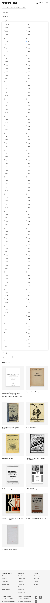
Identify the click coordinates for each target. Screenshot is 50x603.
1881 (6, 217)
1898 (6, 275)
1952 (29, 133)
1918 (6, 343)
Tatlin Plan (21, 581)
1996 (29, 282)
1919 (6, 346)
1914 (6, 329)
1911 (6, 319)
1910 (6, 316)
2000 (29, 285)
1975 (29, 211)
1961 (29, 163)
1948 (29, 119)
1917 (6, 339)
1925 (23, 7)
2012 (29, 316)
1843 (6, 126)
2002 (29, 292)
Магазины (5, 578)
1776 (6, 51)
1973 (29, 204)
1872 (6, 190)
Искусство (37, 578)
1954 (29, 139)
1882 (6, 221)
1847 (6, 136)
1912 (6, 323)
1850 (6, 139)
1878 (6, 207)
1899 (6, 278)
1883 (6, 224)
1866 (6, 173)
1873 (6, 194)
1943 (29, 102)
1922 (29, 31)
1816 (6, 85)
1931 (29, 61)
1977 (29, 217)
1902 (6, 289)
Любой (7, 24)
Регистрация (6, 589)
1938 (29, 85)
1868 (6, 177)
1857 (6, 153)
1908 (6, 309)
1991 (29, 265)
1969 (29, 190)
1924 (29, 38)
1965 (29, 177)
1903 (6, 292)
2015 (29, 326)
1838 (6, 112)
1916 (6, 336)
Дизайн (36, 581)
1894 (6, 261)
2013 (29, 319)
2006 (29, 306)
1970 (29, 194)
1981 (29, 231)
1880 (6, 214)
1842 (6, 122)
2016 (29, 329)
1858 (6, 156)
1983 (29, 238)
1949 (29, 122)
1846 (6, 133)
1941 (29, 95)
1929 (29, 55)
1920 (29, 24)
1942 (29, 99)
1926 (29, 44)
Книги (13, 7)
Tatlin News (21, 576)
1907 (6, 306)
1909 (6, 312)
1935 (29, 75)
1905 (6, 299)
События (36, 584)
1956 (29, 146)
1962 (29, 166)
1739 (6, 41)
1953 (29, 136)
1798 (6, 68)
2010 (29, 312)
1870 (6, 183)
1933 (29, 68)
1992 (29, 268)
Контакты (5, 576)
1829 (6, 95)
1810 (6, 78)
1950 (29, 126)
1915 (6, 333)
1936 (29, 78)
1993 (29, 272)
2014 (29, 323)
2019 (6, 31)
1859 (6, 160)
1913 (6, 326)
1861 (6, 166)
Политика (5, 587)
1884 (6, 228)
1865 (6, 170)
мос (29, 346)
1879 (6, 211)
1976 (29, 214)
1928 (29, 51)
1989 (29, 258)
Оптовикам (5, 584)
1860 (6, 163)
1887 (6, 238)
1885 (6, 231)
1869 (6, 180)
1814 (6, 82)
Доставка (5, 581)
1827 (6, 92)
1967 (29, 183)
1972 (29, 200)
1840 (6, 119)
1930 (29, 58)
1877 (6, 204)
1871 (6, 187)
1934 (29, 71)
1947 (29, 116)
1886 (6, 234)
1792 (6, 61)
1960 (29, 160)
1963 (29, 170)
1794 (6, 65)
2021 (6, 34)
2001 (29, 289)
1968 (29, 187)
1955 (29, 143)
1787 (6, 58)
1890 (6, 248)
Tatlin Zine (21, 584)
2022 (29, 343)
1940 (29, 92)
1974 (29, 207)
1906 (6, 302)
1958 (29, 153)
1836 (6, 109)
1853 (6, 146)
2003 (29, 295)
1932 (29, 65)
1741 (6, 44)
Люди (35, 587)
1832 (6, 99)
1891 (6, 251)
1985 (29, 244)
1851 (6, 143)
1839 (6, 116)
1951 (29, 129)
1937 (29, 82)
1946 (29, 112)
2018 (6, 27)
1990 (29, 261)
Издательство (7, 573)
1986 (29, 248)
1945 (29, 109)
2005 (29, 302)
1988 (29, 255)
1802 (6, 71)
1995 (29, 278)
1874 (6, 197)
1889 (6, 244)
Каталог (21, 573)
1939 (29, 88)
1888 (6, 241)
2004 (29, 299)
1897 (6, 272)
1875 (6, 200)
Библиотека (6, 7)
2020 (29, 339)
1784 (6, 55)
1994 (29, 275)
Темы (36, 573)
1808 (6, 75)
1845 (6, 129)
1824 (6, 88)
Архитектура (38, 576)
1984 (29, 241)
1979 (29, 224)
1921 (29, 27)
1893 (6, 258)
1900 (6, 282)
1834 (6, 105)
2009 (29, 309)
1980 (29, 228)
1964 (29, 173)
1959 (29, 156)
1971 (29, 197)
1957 (29, 149)
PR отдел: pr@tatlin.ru (8, 601)
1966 (29, 180)
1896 (6, 268)
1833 (6, 102)
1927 (29, 48)
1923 (29, 34)
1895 (6, 265)
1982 (29, 234)
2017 (29, 333)
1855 (6, 149)
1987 (29, 251)
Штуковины (21, 589)
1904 (6, 295)
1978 (29, 221)
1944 (29, 105)
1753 (6, 48)
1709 (6, 38)
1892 (6, 255)
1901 (6, 285)
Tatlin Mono (21, 578)
